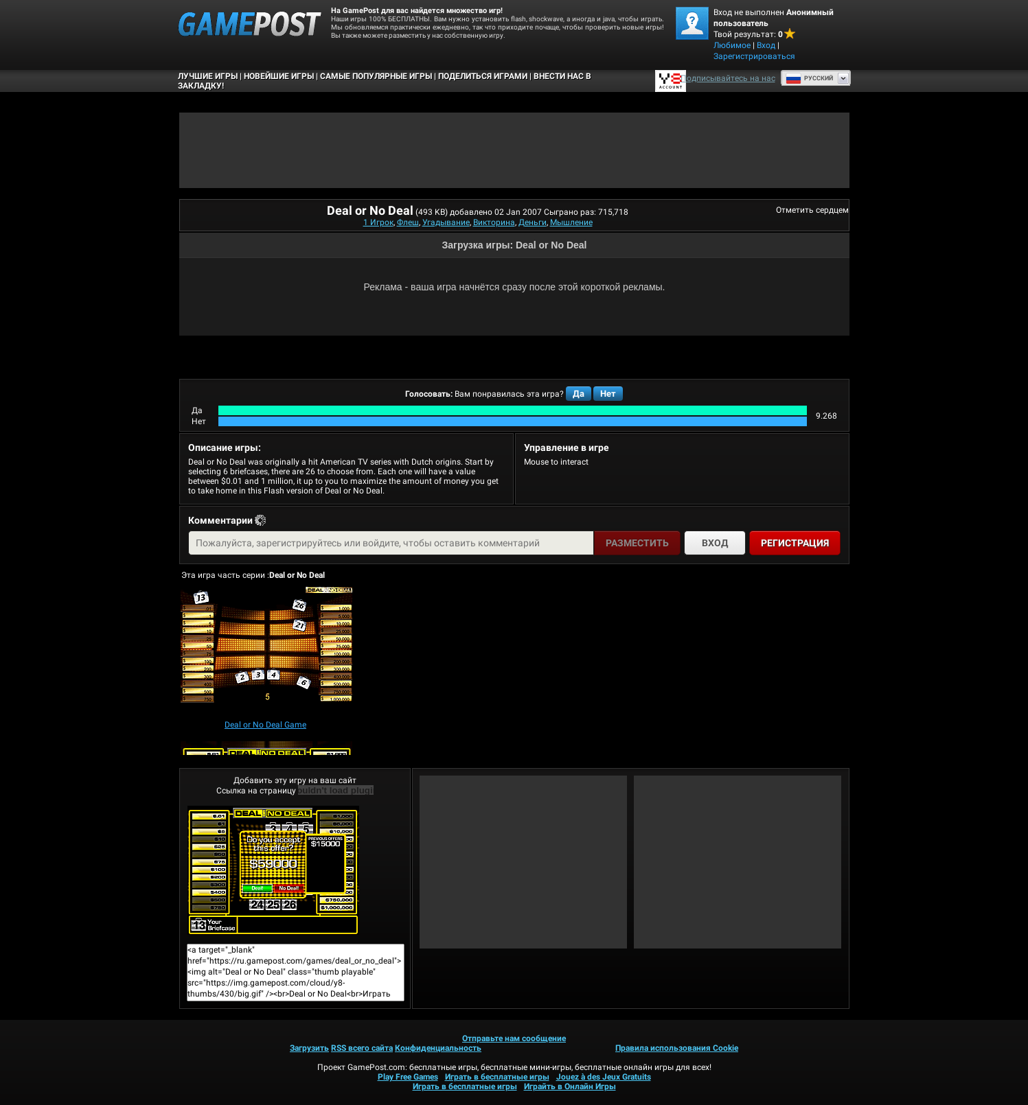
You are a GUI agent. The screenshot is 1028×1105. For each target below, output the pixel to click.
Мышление (571, 222)
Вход (766, 45)
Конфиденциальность (438, 1048)
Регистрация (795, 542)
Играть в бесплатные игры (497, 1077)
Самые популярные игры (376, 76)
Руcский (809, 78)
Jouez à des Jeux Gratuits (603, 1077)
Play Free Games (408, 1077)
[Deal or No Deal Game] (266, 651)
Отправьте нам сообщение (514, 1038)
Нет (608, 393)
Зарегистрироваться (754, 56)
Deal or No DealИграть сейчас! (273, 870)
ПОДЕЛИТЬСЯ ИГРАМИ (482, 76)
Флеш (408, 222)
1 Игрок (378, 222)
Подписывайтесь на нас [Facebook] (728, 78)
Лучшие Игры (208, 76)
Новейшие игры (279, 76)
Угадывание (446, 222)
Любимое (732, 45)
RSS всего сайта (362, 1048)
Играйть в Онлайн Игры (570, 1086)
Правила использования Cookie (676, 1048)
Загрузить (309, 1048)
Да (578, 393)
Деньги (532, 222)
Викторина (494, 222)
